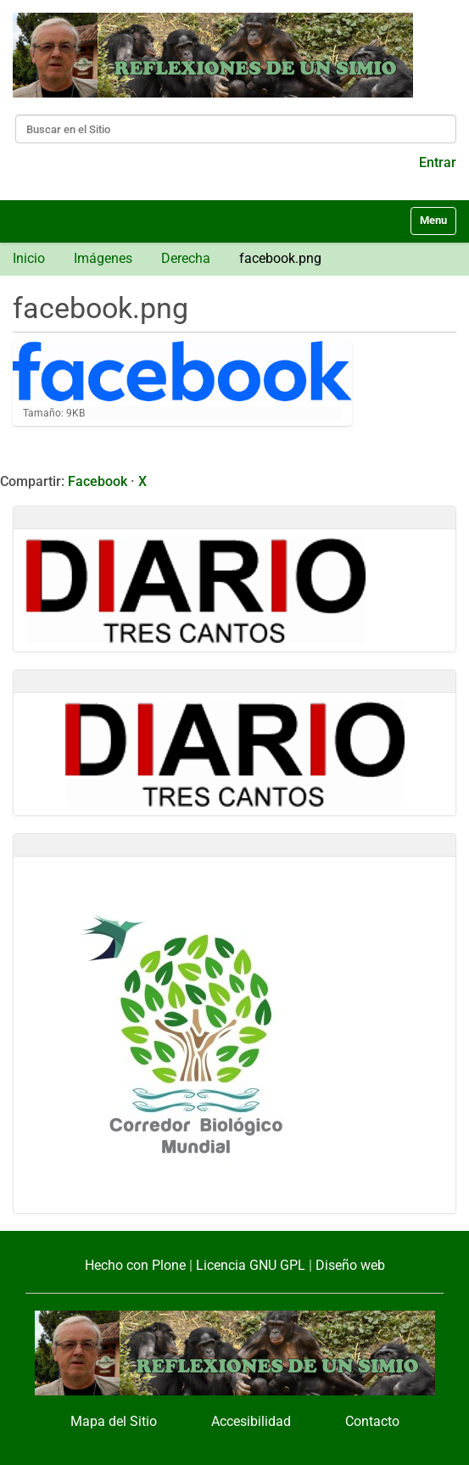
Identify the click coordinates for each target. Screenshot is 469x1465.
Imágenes (103, 258)
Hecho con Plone (135, 1265)
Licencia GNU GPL (250, 1265)
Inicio (29, 258)
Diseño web (350, 1265)
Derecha (185, 258)
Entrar (437, 162)
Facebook (97, 481)
